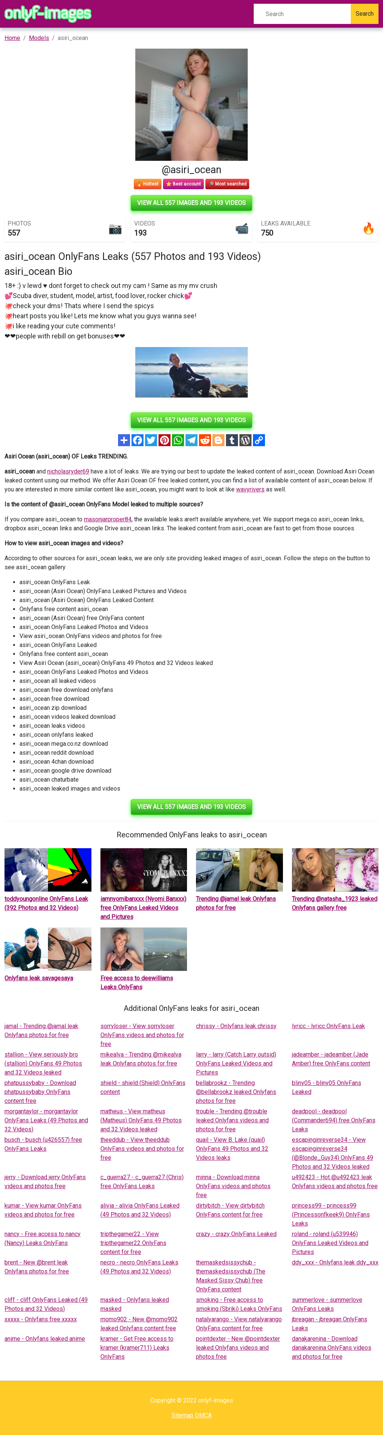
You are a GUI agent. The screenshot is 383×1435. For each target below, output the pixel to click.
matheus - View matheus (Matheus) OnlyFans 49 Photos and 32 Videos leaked (141, 1120)
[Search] (302, 14)
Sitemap (182, 1415)
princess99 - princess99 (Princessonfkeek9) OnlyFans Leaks (331, 1214)
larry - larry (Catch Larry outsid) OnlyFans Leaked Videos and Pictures (236, 1063)
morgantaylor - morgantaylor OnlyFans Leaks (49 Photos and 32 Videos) (46, 1120)
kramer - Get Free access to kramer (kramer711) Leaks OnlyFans (137, 1347)
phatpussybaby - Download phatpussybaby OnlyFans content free (40, 1091)
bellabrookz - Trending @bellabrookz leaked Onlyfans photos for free (236, 1091)
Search (365, 13)
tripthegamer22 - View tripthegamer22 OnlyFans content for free (133, 1242)
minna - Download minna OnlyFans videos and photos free (233, 1186)
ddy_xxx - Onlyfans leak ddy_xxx (335, 1262)
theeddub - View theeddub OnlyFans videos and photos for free (142, 1148)
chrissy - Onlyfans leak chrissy (236, 1026)
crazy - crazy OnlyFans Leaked (236, 1234)
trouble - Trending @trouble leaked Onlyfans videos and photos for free (232, 1120)
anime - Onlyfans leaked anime (44, 1338)
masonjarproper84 (108, 519)
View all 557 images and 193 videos (191, 202)
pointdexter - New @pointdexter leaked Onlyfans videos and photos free (238, 1347)
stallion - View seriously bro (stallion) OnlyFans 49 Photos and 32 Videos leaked (43, 1063)
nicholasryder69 (68, 471)
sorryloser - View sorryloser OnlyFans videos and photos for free (142, 1035)
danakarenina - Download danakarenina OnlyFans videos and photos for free (331, 1347)
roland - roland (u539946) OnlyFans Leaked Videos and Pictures (330, 1242)
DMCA (203, 1415)
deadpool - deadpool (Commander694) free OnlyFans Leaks (334, 1120)
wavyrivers (250, 489)
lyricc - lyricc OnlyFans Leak (328, 1026)
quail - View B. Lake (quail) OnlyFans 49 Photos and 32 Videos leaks (232, 1148)
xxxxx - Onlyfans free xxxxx (40, 1319)
